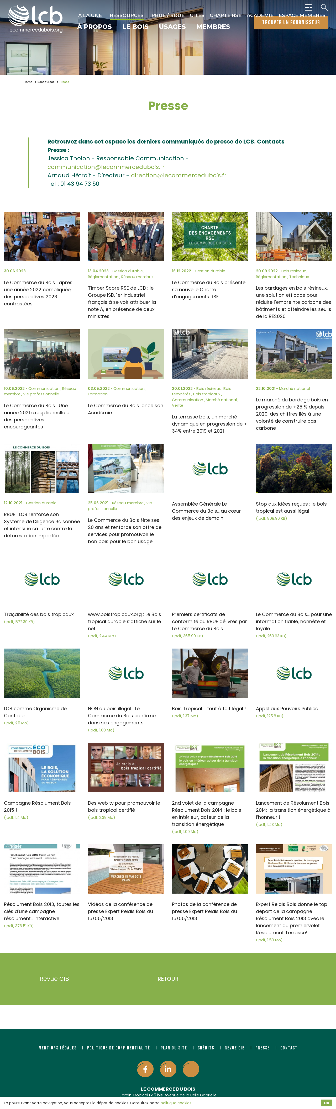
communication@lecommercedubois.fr (106, 167)
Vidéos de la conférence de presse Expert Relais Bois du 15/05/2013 (120, 911)
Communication (44, 388)
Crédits (206, 1048)
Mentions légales (58, 1048)
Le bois (135, 27)
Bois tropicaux (206, 394)
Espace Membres (302, 15)
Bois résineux (293, 271)
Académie (260, 15)
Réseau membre (137, 276)
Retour (168, 979)
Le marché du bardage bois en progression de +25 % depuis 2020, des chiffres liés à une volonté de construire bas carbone (292, 413)
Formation (98, 394)
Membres (213, 27)
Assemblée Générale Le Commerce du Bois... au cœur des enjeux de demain (206, 511)
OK (326, 1103)
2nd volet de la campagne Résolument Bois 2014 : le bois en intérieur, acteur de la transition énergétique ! (206, 817)
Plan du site (174, 1048)
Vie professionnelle (41, 394)
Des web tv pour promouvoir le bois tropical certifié (124, 810)
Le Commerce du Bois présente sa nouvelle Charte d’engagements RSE (208, 289)
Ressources (127, 15)
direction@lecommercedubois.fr (179, 175)
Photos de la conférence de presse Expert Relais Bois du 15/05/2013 (204, 911)
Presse (262, 1048)
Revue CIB (46, 979)
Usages (172, 27)
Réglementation (103, 276)
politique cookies (176, 1103)
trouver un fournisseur (291, 22)
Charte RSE (226, 15)
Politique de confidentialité (118, 1048)
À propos (94, 27)
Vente (177, 405)
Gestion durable (127, 271)
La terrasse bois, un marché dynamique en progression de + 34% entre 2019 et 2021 (209, 423)
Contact (289, 1048)
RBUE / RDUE (168, 15)
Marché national (221, 399)
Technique (299, 276)
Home (28, 82)
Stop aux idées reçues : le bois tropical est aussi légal (291, 511)
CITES (197, 15)
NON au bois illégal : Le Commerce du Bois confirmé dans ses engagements (122, 719)
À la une (90, 15)
